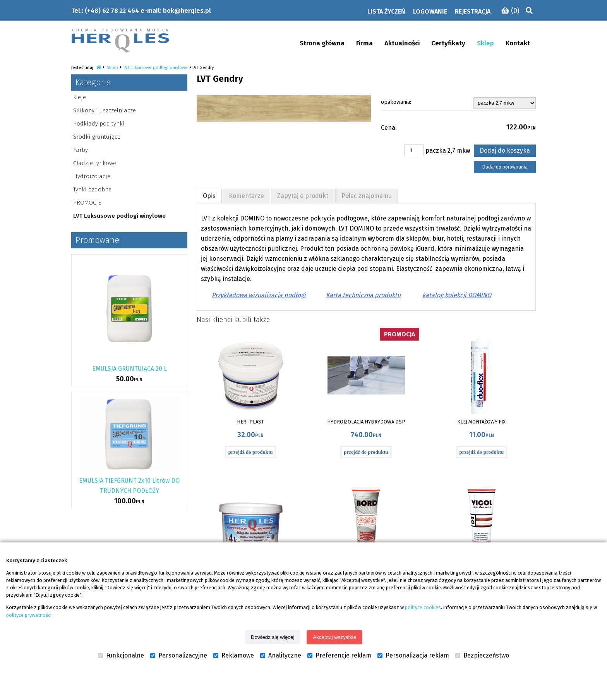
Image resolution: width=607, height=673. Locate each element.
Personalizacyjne (178, 656)
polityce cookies (423, 607)
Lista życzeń (386, 11)
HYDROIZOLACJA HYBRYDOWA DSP (366, 422)
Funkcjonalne (121, 656)
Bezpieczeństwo (482, 656)
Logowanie (430, 11)
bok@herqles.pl (187, 10)
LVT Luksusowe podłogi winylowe (155, 67)
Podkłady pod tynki (99, 123)
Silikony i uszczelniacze (104, 110)
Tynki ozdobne (92, 189)
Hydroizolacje (91, 176)
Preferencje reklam (339, 656)
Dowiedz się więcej (273, 637)
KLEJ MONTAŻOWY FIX (481, 422)
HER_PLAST (250, 422)
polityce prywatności (28, 615)
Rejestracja (472, 11)
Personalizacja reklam (413, 656)
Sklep (112, 67)
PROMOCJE (87, 202)
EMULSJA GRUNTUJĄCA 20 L (129, 368)
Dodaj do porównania (505, 167)
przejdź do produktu (250, 452)
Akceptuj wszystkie (334, 637)
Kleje (79, 97)
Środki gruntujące (96, 136)
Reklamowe (233, 656)
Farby (80, 149)
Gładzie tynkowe (94, 163)
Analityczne (280, 656)
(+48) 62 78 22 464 (112, 10)
